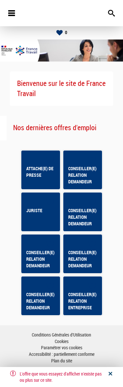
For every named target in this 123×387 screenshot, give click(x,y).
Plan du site (61, 361)
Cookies (62, 341)
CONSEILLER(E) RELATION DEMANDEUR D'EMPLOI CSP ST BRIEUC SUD (40, 265)
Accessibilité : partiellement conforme (61, 354)
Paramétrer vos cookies (61, 348)
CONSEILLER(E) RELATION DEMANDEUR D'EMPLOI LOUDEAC (82, 265)
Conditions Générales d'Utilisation (61, 335)
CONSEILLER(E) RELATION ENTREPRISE (82, 301)
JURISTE (34, 210)
